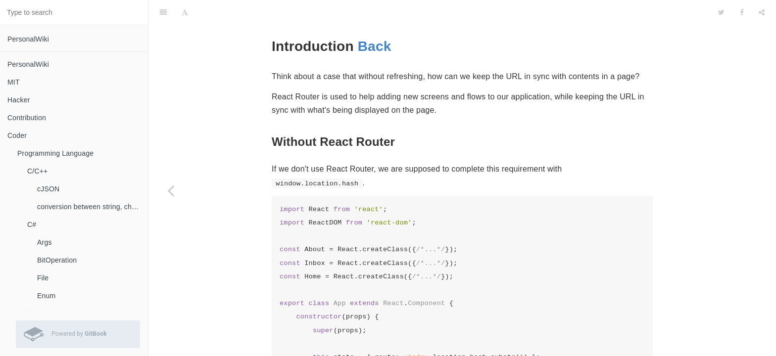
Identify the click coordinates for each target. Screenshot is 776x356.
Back (374, 21)
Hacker (18, 100)
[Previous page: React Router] (170, 190)
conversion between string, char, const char (92, 207)
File (42, 278)
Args (44, 242)
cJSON (48, 189)
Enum (46, 296)
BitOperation (57, 260)
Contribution (26, 118)
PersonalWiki (28, 39)
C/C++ (37, 171)
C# (31, 224)
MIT (13, 82)
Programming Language (55, 153)
